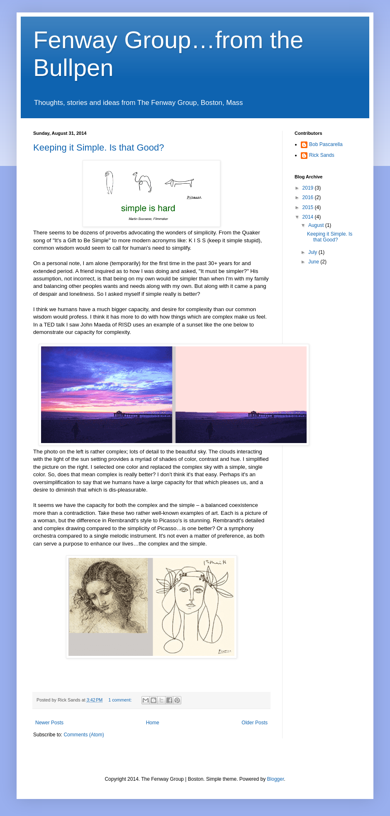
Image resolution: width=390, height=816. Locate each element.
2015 (308, 207)
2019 (308, 188)
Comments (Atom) (83, 735)
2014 (308, 217)
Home (152, 723)
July (313, 252)
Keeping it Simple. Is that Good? (98, 147)
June (314, 262)
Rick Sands (321, 155)
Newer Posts (49, 723)
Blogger (275, 779)
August (316, 225)
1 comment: (120, 699)
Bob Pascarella (326, 144)
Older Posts (254, 723)
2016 (308, 197)
